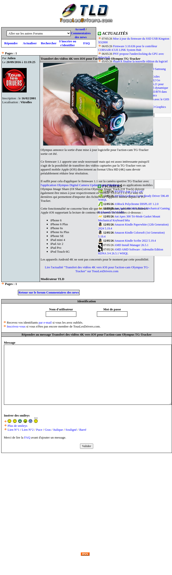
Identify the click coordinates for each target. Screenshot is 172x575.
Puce (39, 429)
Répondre (11, 43)
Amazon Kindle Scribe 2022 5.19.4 (135, 240)
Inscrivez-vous (16, 326)
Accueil (80, 29)
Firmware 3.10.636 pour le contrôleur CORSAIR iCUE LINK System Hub (127, 48)
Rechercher (49, 43)
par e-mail (45, 322)
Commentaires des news (81, 35)
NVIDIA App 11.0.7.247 (129, 191)
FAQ (86, 43)
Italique (58, 429)
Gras (48, 429)
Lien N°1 (13, 429)
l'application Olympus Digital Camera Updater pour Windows (80, 185)
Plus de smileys (17, 426)
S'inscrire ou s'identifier (67, 43)
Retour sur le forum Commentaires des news (49, 292)
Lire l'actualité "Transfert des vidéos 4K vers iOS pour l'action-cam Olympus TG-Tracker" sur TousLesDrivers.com (97, 269)
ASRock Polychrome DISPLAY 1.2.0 (136, 204)
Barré (82, 429)
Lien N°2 (28, 429)
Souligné (71, 429)
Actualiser (30, 43)
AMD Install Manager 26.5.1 (131, 245)
